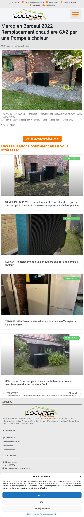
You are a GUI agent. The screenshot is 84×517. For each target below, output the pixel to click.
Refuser (42, 502)
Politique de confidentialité (48, 514)
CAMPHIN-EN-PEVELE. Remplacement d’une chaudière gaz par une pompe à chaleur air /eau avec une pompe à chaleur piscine (42, 204)
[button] (80, 476)
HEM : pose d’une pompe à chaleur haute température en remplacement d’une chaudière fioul (38, 383)
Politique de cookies (32, 514)
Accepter (42, 495)
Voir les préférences (42, 509)
